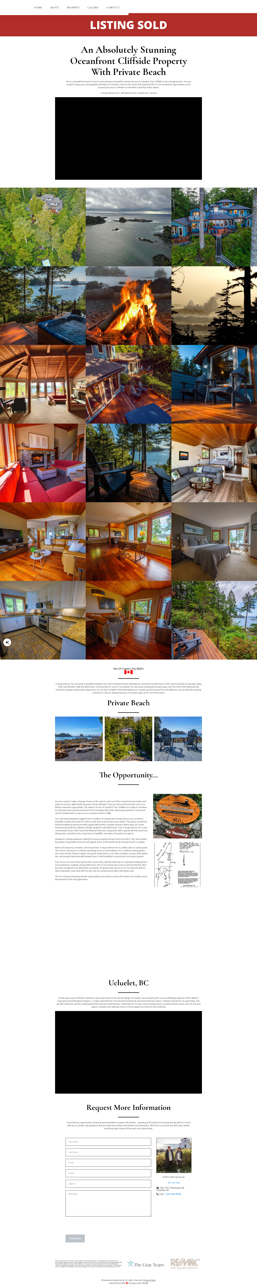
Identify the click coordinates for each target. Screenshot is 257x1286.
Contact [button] (112, 7)
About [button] (54, 7)
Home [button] (38, 7)
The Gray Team (174, 1182)
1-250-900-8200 (172, 1194)
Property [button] (73, 7)
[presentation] (90, 1225)
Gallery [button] (93, 7)
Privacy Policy (149, 1280)
